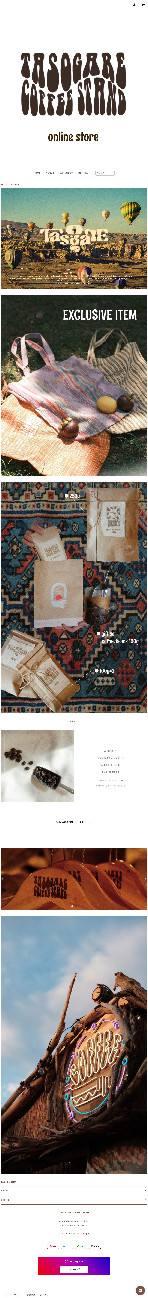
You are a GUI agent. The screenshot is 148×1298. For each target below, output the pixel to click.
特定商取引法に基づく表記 (37, 1295)
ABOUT (50, 173)
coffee (5, 1190)
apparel (5, 1200)
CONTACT (84, 173)
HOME (36, 173)
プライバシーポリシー (12, 1295)
